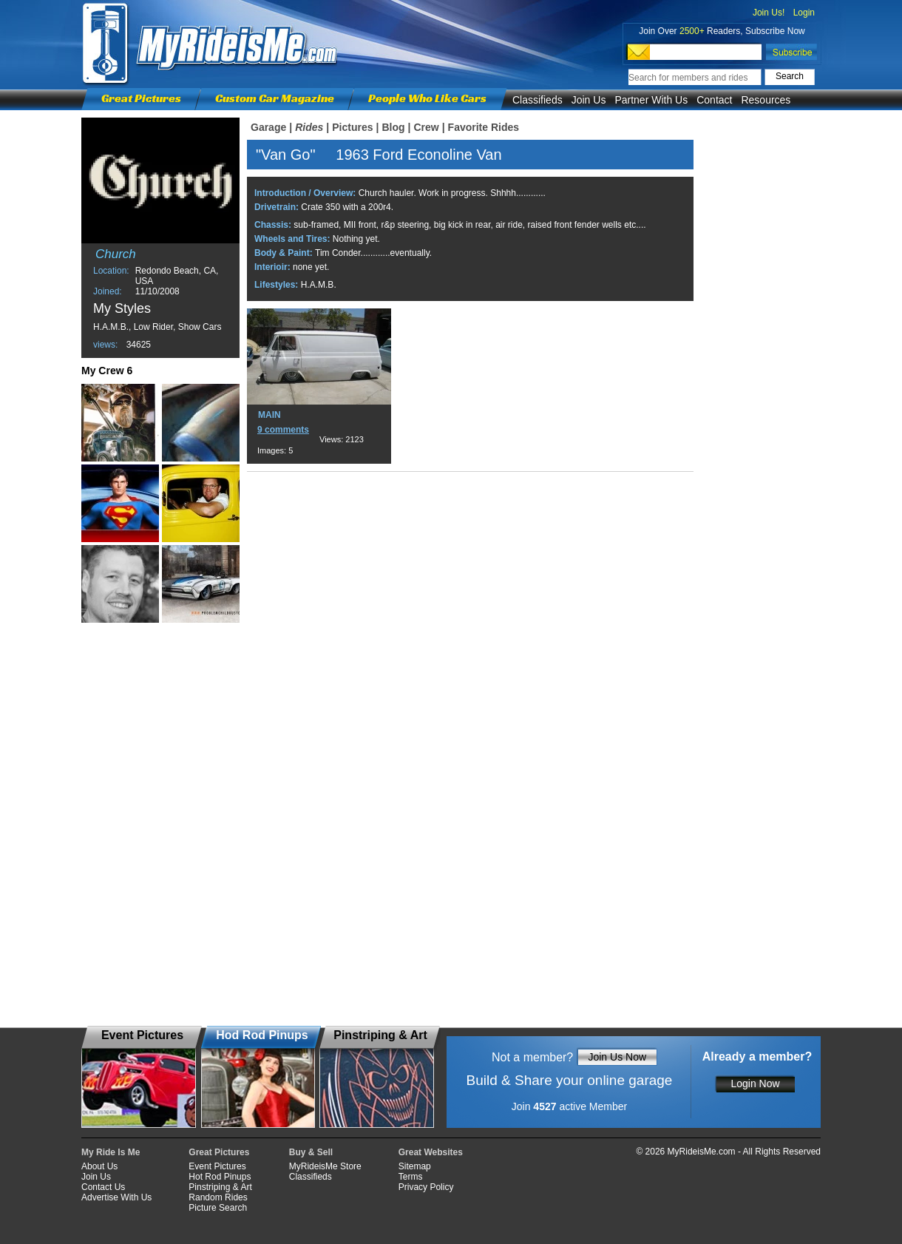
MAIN (269, 415)
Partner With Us (651, 100)
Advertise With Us (116, 1197)
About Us (99, 1166)
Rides (309, 127)
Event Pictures (217, 1166)
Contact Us (103, 1187)
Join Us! (768, 12)
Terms (411, 1177)
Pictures (352, 127)
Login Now (754, 1083)
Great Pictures (141, 98)
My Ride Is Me (110, 1152)
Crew (425, 127)
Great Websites (431, 1152)
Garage (268, 127)
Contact (714, 100)
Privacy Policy (426, 1187)
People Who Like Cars (427, 98)
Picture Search (218, 1208)
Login (804, 12)
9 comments (283, 430)
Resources (765, 100)
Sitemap (415, 1166)
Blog (393, 127)
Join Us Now (617, 1057)
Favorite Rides (483, 127)
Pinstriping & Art (220, 1187)
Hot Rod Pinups (220, 1177)
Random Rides (218, 1197)
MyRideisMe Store (325, 1166)
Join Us (589, 100)
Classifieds (537, 100)
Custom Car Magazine (274, 98)
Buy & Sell (311, 1152)
